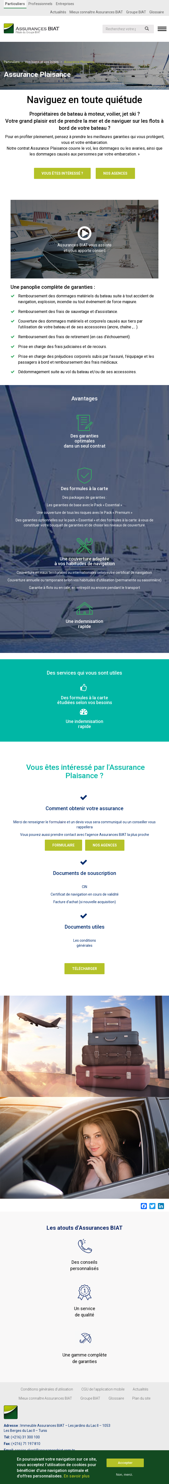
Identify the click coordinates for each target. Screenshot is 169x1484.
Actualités (58, 12)
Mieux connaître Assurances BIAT (96, 12)
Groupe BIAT (136, 12)
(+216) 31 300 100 (25, 1437)
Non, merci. (124, 1474)
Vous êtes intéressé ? (62, 173)
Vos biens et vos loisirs (42, 62)
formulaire (58, 822)
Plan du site (141, 1398)
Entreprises (64, 4)
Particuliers (15, 4)
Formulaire (63, 845)
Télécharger (84, 968)
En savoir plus (77, 1476)
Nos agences (115, 173)
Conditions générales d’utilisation (47, 1389)
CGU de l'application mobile (102, 1389)
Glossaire (156, 12)
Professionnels (40, 4)
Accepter (125, 1463)
